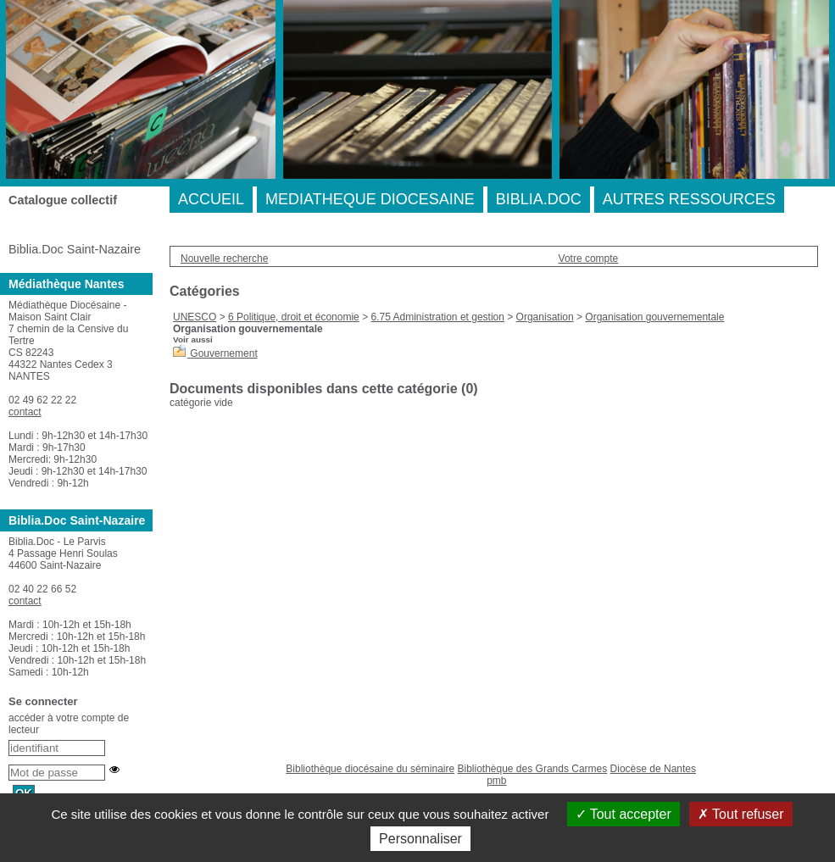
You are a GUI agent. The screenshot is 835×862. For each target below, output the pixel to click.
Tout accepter (623, 814)
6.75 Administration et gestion (437, 317)
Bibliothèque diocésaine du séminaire (370, 769)
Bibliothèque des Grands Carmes (532, 769)
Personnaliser (420, 838)
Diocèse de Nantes (653, 769)
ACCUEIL (211, 199)
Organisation (545, 317)
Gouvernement (223, 353)
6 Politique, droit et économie (293, 317)
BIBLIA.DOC (539, 199)
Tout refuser (741, 814)
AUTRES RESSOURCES (689, 199)
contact (25, 412)
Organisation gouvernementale (654, 317)
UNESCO (194, 317)
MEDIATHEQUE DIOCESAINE (370, 199)
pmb (496, 781)
